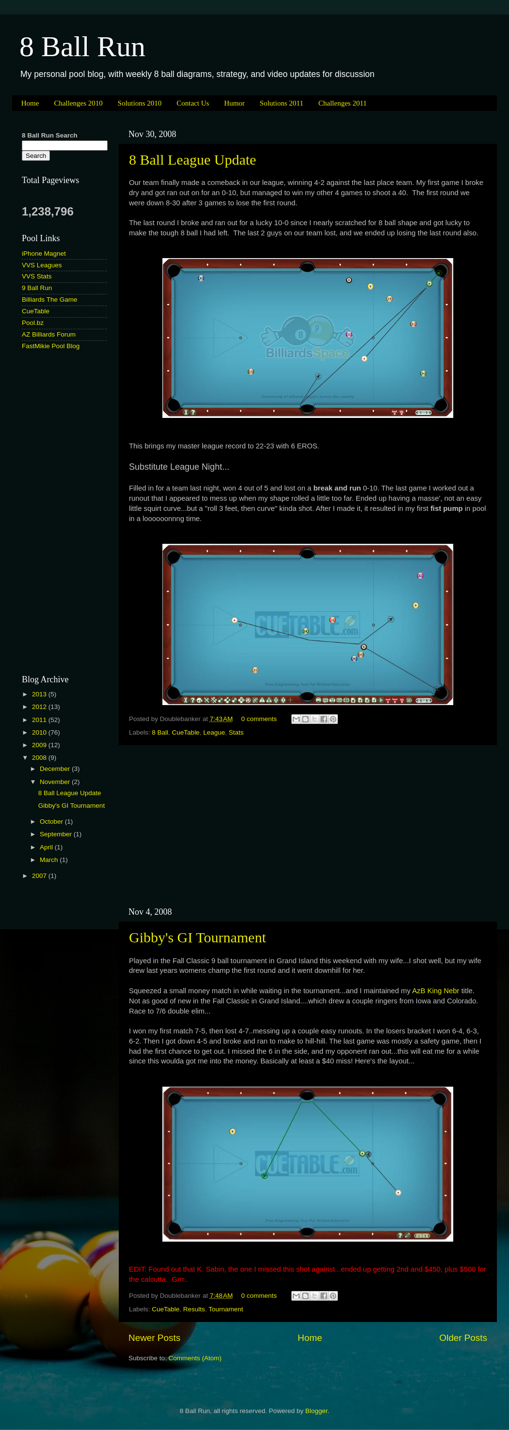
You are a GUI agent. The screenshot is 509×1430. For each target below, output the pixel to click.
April (47, 847)
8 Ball (160, 732)
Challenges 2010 (78, 103)
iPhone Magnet (44, 253)
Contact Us (192, 103)
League (214, 732)
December (56, 768)
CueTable (186, 732)
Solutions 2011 (281, 103)
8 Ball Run (82, 46)
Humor (234, 103)
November (56, 781)
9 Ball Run (37, 288)
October (52, 821)
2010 (40, 732)
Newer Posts (154, 1338)
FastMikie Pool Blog (51, 346)
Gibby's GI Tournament (197, 937)
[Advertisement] (308, 826)
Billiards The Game (50, 299)
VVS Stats (37, 276)
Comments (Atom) (195, 1358)
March (50, 859)
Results (194, 1309)
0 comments (259, 719)
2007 (40, 875)
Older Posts (463, 1338)
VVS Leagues (42, 265)
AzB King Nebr (436, 991)
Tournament (225, 1309)
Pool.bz (33, 322)
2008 (40, 757)
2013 (40, 694)
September (57, 834)
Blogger (316, 1411)
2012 (40, 706)
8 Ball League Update (192, 160)
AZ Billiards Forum (49, 334)
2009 (40, 745)
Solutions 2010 (139, 103)
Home (30, 103)
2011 (40, 719)
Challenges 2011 (342, 103)
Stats (236, 732)
